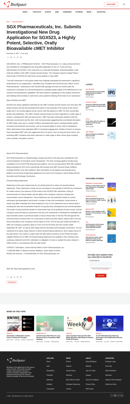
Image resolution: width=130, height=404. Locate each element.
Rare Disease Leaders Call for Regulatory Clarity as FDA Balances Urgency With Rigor (94, 238)
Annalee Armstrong (90, 191)
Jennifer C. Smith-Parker (27, 339)
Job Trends (90, 132)
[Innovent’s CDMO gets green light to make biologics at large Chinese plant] (111, 105)
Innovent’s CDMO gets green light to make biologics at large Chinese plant (96, 106)
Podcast (69, 333)
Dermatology (41, 333)
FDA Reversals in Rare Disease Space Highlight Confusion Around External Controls (95, 226)
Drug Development (17, 21)
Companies (67, 12)
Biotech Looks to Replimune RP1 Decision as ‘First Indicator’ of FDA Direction (96, 213)
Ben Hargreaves (90, 216)
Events (48, 12)
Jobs (57, 12)
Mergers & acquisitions (94, 183)
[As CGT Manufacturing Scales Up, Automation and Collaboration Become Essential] (109, 323)
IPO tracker (90, 89)
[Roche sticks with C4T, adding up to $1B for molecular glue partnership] (111, 122)
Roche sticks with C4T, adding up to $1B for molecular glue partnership (95, 122)
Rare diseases (91, 235)
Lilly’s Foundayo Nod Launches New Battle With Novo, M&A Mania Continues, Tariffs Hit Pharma (79, 337)
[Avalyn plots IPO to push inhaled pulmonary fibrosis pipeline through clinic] (111, 93)
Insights (9, 333)
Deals (88, 119)
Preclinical (12, 282)
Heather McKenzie (90, 229)
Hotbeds (79, 12)
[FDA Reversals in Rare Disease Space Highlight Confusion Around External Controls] (111, 225)
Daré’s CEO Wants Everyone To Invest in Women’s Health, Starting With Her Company (96, 200)
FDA (87, 222)
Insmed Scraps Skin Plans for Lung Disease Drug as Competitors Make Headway (48, 337)
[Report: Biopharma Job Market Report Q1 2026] (111, 135)
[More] (28, 12)
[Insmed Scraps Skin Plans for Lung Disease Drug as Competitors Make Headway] (50, 323)
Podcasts (37, 12)
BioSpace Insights (90, 138)
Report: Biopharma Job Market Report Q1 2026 (95, 134)
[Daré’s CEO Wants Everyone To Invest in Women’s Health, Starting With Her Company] (111, 200)
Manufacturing (91, 102)
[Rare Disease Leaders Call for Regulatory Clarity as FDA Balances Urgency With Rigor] (111, 238)
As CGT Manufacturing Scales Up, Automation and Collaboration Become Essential (109, 337)
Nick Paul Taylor (90, 109)
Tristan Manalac (90, 97)
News (25, 12)
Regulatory (90, 209)
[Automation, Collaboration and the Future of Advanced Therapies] (20, 323)
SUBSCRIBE (111, 4)
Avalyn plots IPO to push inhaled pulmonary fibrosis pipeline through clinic (95, 93)
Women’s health (91, 196)
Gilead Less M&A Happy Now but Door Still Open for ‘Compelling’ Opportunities (95, 187)
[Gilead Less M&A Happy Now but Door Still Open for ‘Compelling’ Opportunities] (111, 187)
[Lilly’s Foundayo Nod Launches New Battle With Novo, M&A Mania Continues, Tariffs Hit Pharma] (80, 323)
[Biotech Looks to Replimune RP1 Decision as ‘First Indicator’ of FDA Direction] (111, 212)
